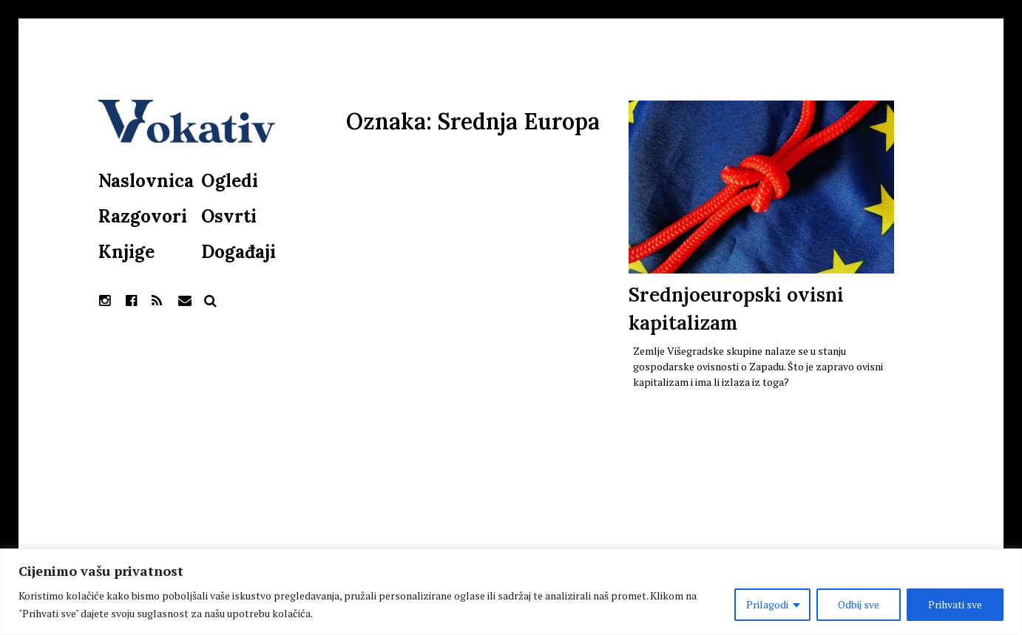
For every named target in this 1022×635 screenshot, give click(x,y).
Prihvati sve (955, 604)
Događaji (238, 251)
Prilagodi (767, 604)
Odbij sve (858, 604)
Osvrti (229, 216)
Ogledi (229, 180)
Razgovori (142, 216)
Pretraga (211, 301)
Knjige (126, 251)
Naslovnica (146, 180)
